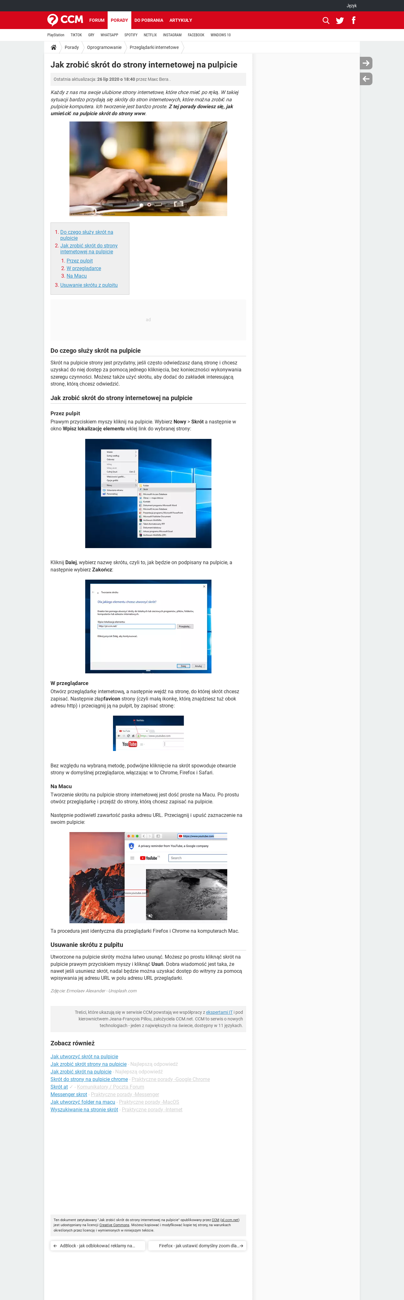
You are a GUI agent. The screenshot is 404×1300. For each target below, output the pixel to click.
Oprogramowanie (104, 47)
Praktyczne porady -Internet (152, 1110)
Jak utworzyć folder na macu (82, 1102)
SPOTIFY (130, 35)
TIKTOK (76, 35)
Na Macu (77, 276)
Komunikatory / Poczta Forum (110, 1087)
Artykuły (180, 20)
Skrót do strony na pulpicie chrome (89, 1079)
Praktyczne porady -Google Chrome (171, 1079)
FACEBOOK (196, 35)
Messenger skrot (68, 1094)
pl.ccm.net (230, 1220)
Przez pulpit (80, 261)
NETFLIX (150, 35)
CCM (215, 1220)
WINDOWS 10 (221, 35)
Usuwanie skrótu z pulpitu (89, 285)
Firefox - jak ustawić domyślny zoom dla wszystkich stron (198, 1246)
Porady (119, 20)
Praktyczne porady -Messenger (125, 1094)
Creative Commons (114, 1225)
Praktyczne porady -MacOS (149, 1102)
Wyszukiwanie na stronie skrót (84, 1110)
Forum (96, 20)
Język (352, 5)
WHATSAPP (109, 35)
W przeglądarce (84, 268)
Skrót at (59, 1087)
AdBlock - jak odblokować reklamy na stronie (96, 1246)
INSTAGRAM (172, 35)
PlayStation (55, 35)
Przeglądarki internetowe (154, 47)
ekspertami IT (219, 1012)
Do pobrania (148, 20)
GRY (91, 35)
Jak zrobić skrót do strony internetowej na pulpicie (89, 249)
